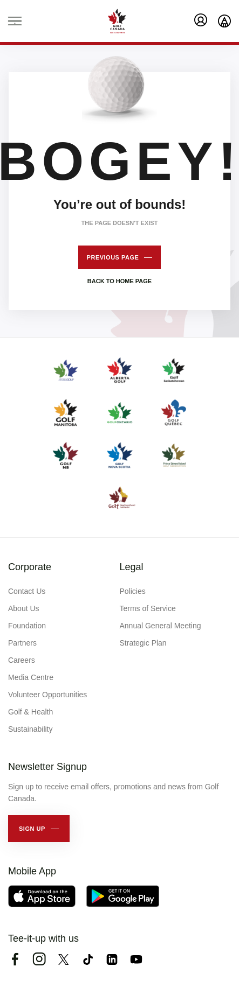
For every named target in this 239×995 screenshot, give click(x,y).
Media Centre (30, 677)
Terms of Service (148, 608)
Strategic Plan (143, 643)
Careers (21, 660)
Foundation (27, 625)
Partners (22, 643)
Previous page (113, 257)
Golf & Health (30, 711)
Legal (132, 567)
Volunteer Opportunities (47, 694)
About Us (23, 608)
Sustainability (30, 729)
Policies (133, 591)
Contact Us (26, 591)
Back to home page (119, 281)
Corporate (29, 567)
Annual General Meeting (160, 625)
